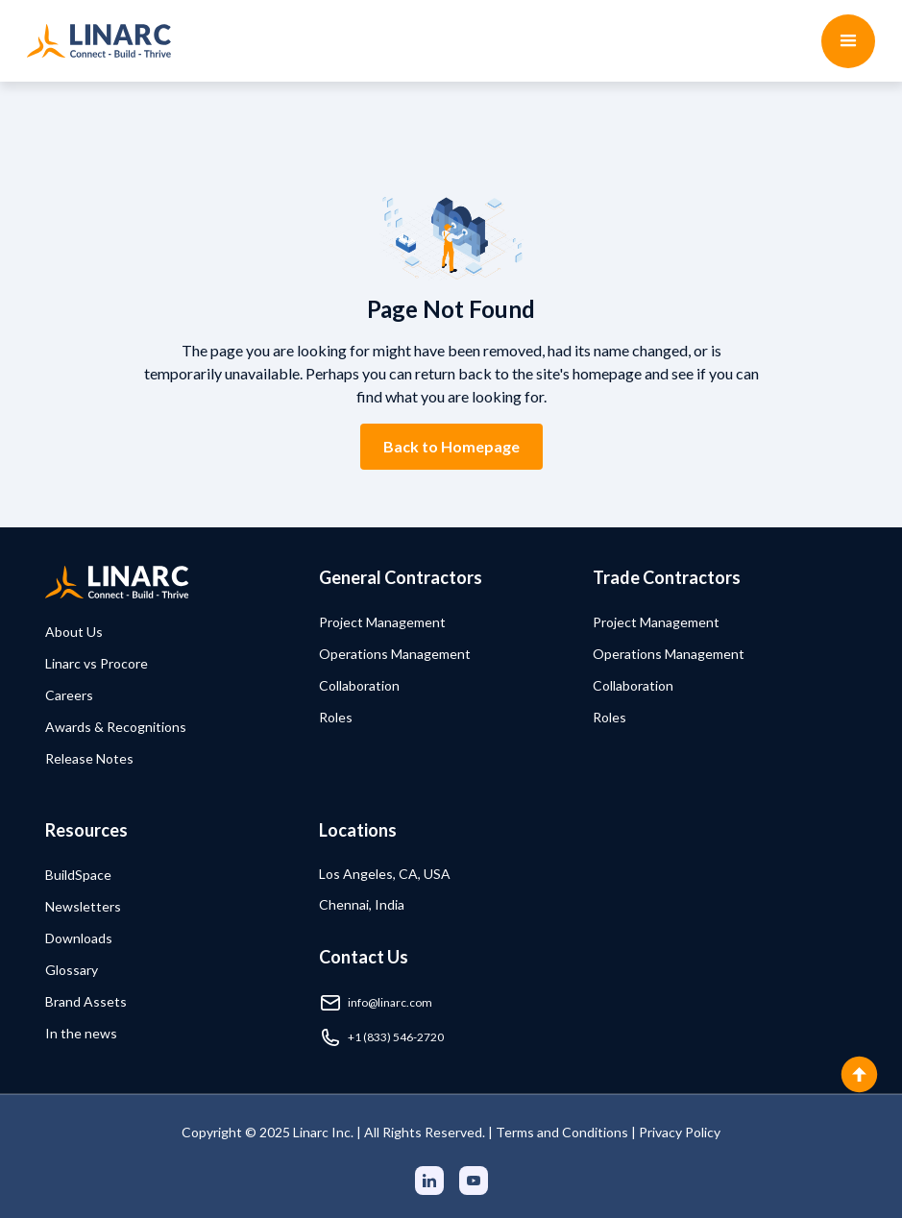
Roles (336, 717)
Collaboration (359, 685)
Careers (69, 695)
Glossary (71, 970)
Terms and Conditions (562, 1132)
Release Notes (89, 758)
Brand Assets (86, 1001)
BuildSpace (78, 874)
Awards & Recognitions (115, 727)
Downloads (78, 938)
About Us (74, 631)
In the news (81, 1033)
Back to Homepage (451, 446)
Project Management (382, 622)
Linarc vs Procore (96, 663)
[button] (848, 41)
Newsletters (83, 906)
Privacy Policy (679, 1132)
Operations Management (395, 654)
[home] (99, 40)
